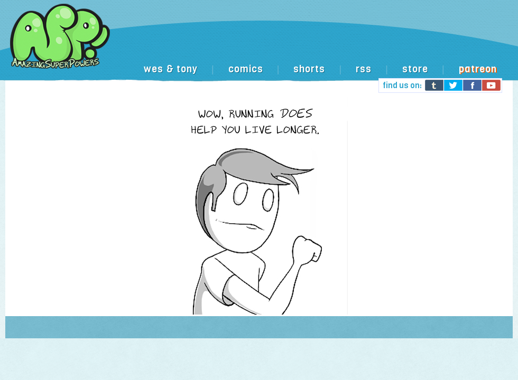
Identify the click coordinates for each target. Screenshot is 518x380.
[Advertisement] (262, 86)
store (415, 69)
